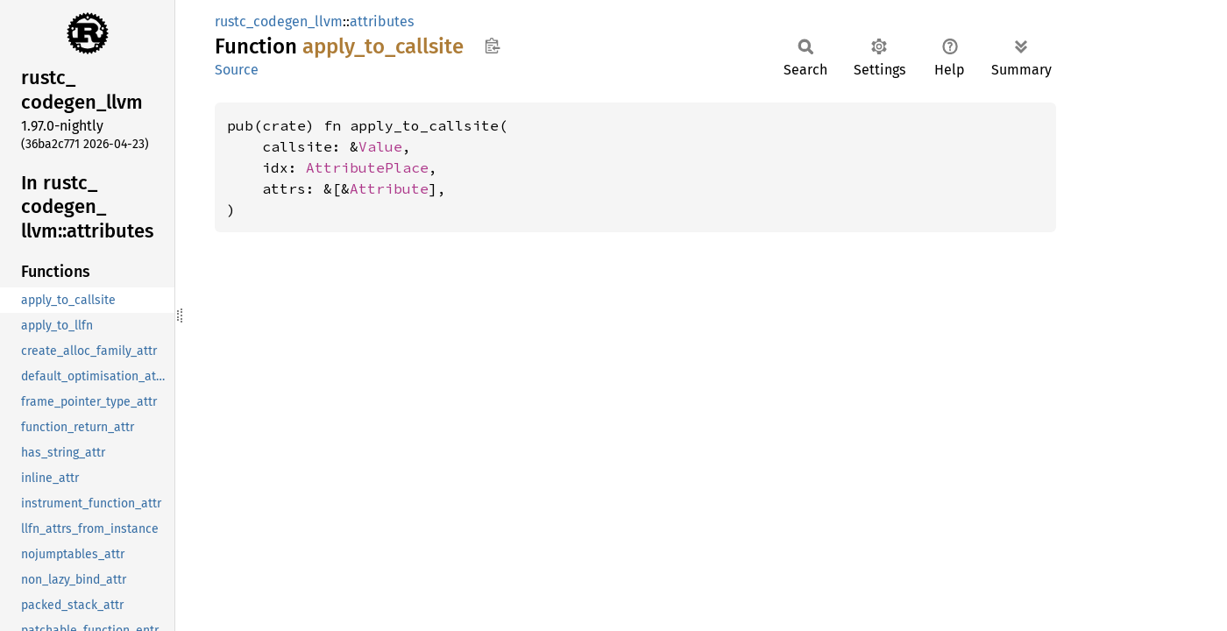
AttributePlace (367, 167)
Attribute (389, 188)
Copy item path (492, 45)
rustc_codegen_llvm (279, 21)
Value (380, 146)
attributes (382, 21)
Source (237, 69)
